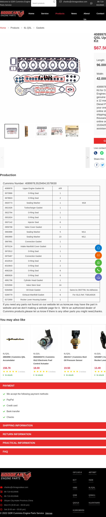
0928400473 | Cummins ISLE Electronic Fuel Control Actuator (44, 360)
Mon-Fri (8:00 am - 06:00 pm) (14, 505)
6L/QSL (6, 354)
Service (45, 13)
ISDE (91, 480)
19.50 (67, 368)
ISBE (75, 487)
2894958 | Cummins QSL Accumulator (14, 358)
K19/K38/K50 (78, 510)
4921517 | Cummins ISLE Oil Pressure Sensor (75, 358)
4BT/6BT (92, 472)
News (74, 13)
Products (59, 13)
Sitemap (48, 513)
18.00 (36, 368)
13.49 (97, 368)
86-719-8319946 (9, 491)
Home (31, 13)
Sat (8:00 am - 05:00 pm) (13, 509)
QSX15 (76, 503)
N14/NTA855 (94, 503)
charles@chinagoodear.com (14, 487)
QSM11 (92, 495)
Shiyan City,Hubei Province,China (16, 500)
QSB (75, 495)
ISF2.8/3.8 (77, 472)
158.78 (6, 368)
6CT (74, 480)
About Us (87, 14)
